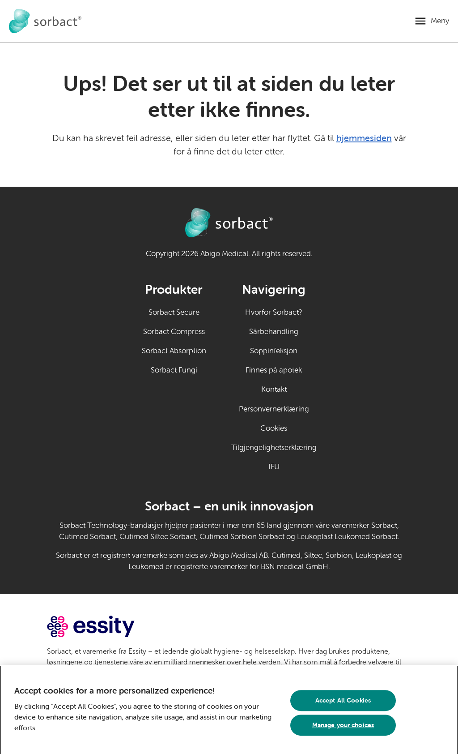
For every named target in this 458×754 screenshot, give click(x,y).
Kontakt (274, 389)
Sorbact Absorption (174, 351)
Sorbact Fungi (174, 370)
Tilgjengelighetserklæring (274, 447)
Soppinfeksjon (273, 351)
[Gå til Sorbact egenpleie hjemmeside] (45, 21)
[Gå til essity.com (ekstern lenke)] (106, 627)
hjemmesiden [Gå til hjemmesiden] (364, 137)
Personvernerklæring (274, 409)
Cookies (273, 428)
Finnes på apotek (274, 370)
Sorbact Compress (174, 331)
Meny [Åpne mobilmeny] (440, 21)
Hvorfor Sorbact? (273, 312)
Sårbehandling (273, 331)
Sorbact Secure (173, 312)
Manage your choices (343, 728)
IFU (292, 466)
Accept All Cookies (343, 703)
